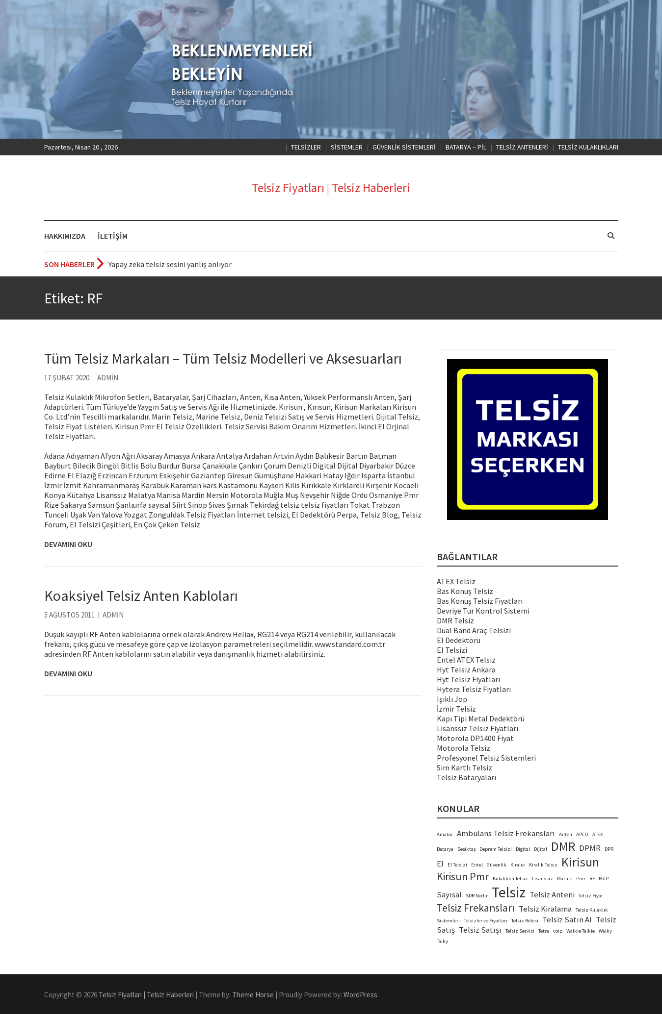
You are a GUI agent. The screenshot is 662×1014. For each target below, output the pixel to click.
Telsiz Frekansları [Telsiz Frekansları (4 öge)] (476, 908)
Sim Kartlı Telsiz (464, 767)
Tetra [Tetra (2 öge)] (543, 931)
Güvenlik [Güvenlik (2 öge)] (496, 865)
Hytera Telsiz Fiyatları (474, 689)
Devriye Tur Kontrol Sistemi (483, 611)
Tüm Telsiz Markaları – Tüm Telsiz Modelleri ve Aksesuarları (223, 358)
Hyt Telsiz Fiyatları (468, 679)
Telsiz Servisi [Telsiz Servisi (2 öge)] (519, 931)
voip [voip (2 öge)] (557, 931)
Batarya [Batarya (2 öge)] (445, 849)
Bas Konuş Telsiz (465, 591)
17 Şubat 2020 (66, 377)
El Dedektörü (458, 640)
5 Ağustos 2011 (69, 614)
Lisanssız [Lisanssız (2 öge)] (542, 878)
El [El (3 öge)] (440, 864)
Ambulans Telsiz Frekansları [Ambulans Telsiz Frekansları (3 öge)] (506, 833)
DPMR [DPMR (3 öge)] (590, 848)
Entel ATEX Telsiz (466, 660)
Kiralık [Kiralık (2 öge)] (517, 865)
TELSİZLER (306, 147)
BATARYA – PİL (466, 147)
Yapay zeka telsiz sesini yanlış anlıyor (170, 264)
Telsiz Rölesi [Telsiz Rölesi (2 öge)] (524, 920)
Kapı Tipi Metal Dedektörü (481, 718)
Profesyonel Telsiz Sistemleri (486, 758)
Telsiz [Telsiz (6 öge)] (509, 892)
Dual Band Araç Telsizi (474, 630)
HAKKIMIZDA (64, 236)
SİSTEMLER (347, 147)
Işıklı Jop (452, 699)
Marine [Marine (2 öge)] (564, 878)
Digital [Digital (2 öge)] (523, 849)
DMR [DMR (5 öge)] (563, 846)
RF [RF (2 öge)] (592, 878)
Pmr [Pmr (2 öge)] (580, 878)
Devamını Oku (68, 544)
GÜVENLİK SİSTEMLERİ (404, 147)
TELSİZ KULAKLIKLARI (588, 147)
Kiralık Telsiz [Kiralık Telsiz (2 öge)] (543, 865)
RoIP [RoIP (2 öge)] (604, 878)
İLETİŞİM (113, 236)
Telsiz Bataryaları (466, 777)
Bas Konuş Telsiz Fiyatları (480, 601)
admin (107, 377)
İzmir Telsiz (456, 709)
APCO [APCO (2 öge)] (582, 834)
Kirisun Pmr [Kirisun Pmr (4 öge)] (463, 876)
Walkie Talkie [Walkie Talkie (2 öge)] (580, 931)
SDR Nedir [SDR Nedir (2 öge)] (477, 895)
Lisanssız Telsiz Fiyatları (477, 728)
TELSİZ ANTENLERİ (522, 147)
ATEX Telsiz (456, 581)
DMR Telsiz (455, 620)
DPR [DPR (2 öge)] (609, 849)
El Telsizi (452, 650)
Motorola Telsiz (463, 748)
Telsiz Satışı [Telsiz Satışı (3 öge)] (480, 930)
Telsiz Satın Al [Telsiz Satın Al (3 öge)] (567, 920)
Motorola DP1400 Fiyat (475, 738)
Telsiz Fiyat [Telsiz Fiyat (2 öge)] (591, 895)
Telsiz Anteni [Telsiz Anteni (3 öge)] (552, 895)
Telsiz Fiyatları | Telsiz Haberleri (331, 188)
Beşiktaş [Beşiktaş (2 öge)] (466, 849)
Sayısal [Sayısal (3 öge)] (449, 895)
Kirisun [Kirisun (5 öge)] (580, 862)
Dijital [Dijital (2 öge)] (540, 849)
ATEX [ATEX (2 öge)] (597, 834)
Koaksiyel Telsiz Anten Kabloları (141, 595)
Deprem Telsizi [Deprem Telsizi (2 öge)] (495, 849)
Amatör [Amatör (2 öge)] (445, 834)
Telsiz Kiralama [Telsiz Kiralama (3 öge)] (545, 909)
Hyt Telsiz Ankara (466, 669)
